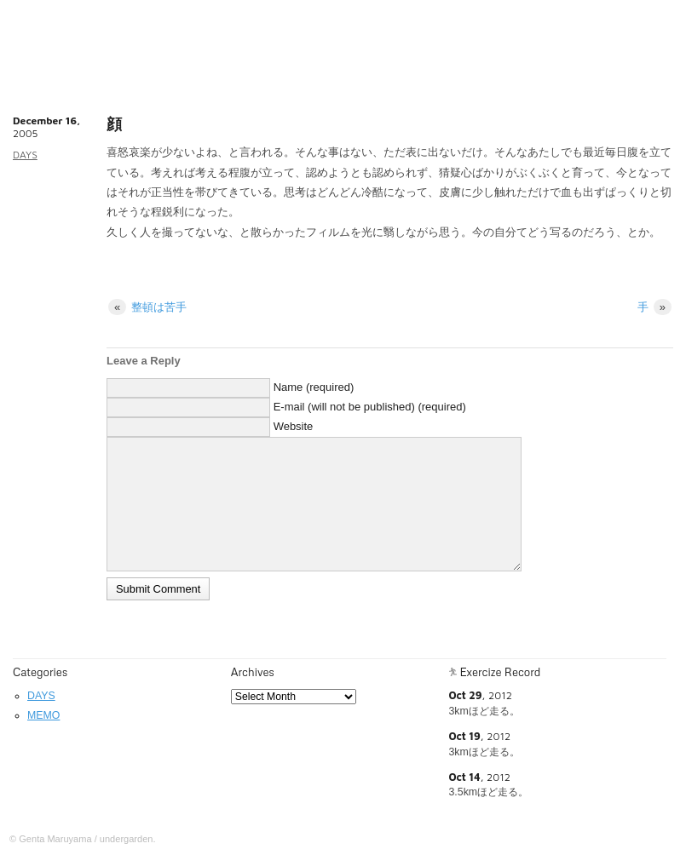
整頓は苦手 (147, 307)
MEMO (43, 715)
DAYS (25, 154)
